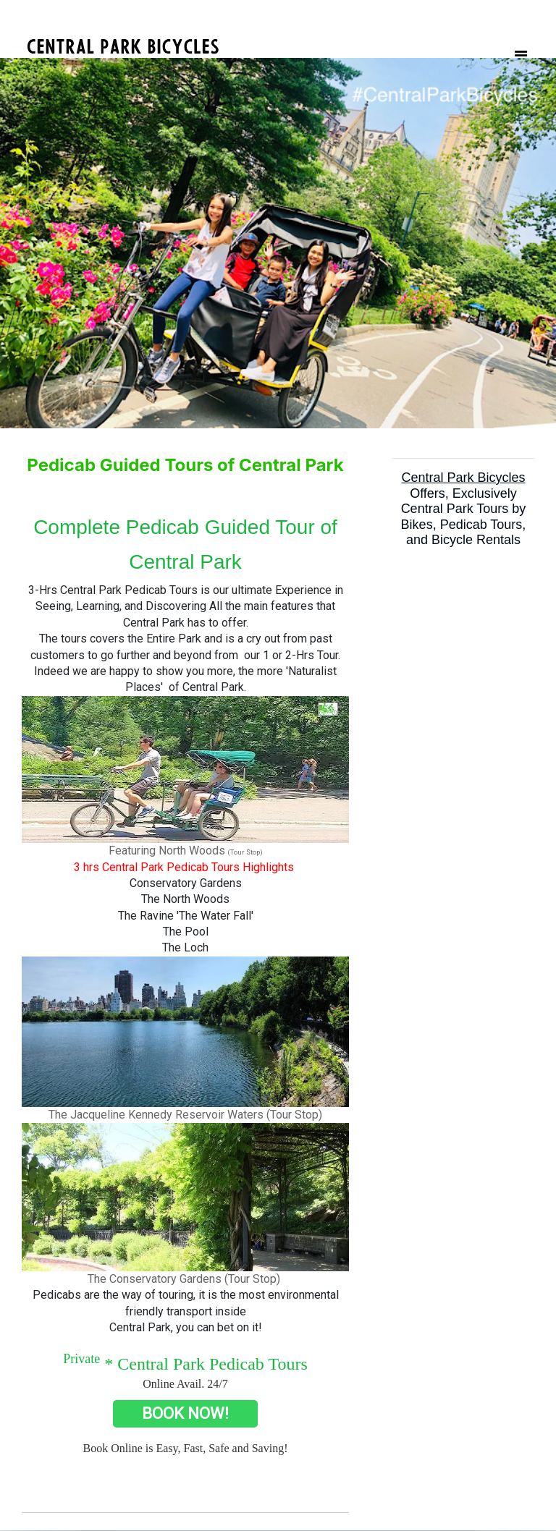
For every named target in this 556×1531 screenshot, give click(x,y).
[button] (41, 243)
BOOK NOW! (185, 1413)
